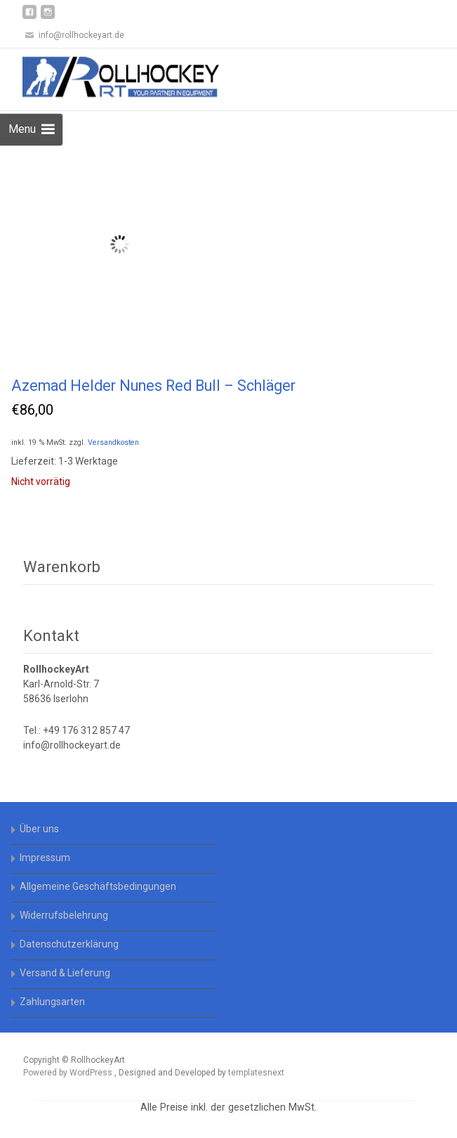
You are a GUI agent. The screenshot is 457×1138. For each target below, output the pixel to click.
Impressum (45, 857)
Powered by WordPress (68, 1073)
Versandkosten (113, 442)
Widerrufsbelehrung (64, 915)
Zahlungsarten (52, 1001)
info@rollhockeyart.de (72, 745)
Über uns (39, 828)
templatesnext (256, 1073)
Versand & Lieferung (65, 972)
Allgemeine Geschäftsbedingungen (98, 886)
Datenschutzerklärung (69, 944)
